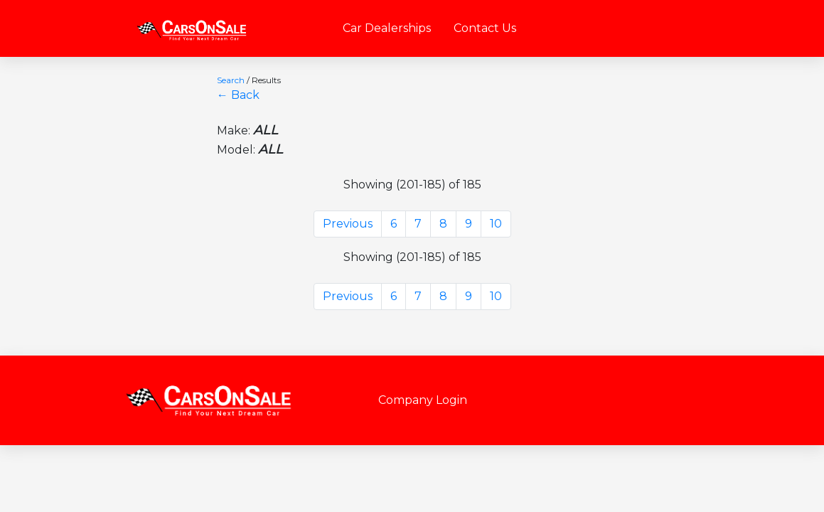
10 (496, 223)
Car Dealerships (387, 28)
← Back (238, 95)
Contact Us (485, 28)
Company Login (422, 400)
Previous (348, 223)
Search (231, 80)
